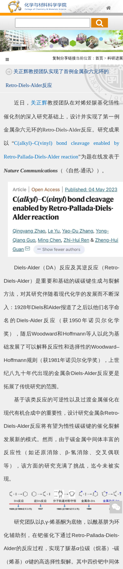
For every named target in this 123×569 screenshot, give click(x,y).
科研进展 (115, 58)
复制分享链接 (64, 58)
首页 (99, 58)
